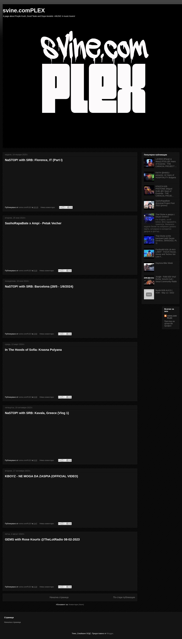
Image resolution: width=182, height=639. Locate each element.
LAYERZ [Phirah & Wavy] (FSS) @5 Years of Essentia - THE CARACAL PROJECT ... (166, 162)
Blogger (110, 633)
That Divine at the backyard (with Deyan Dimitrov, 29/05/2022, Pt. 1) (166, 239)
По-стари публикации (124, 597)
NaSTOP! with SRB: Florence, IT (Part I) (33, 160)
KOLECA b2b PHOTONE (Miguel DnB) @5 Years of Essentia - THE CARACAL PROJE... (165, 191)
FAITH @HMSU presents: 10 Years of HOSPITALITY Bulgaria (166, 175)
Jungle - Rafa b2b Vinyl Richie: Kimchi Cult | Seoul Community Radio (166, 279)
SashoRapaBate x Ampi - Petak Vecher (33, 223)
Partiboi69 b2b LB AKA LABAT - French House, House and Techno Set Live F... (166, 253)
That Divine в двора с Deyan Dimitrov (165, 215)
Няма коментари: (48, 207)
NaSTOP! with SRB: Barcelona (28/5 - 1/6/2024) (39, 286)
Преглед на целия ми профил (169, 323)
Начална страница (59, 597)
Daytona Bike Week (164, 263)
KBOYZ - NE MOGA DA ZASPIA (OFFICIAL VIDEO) (41, 476)
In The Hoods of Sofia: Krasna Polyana (33, 349)
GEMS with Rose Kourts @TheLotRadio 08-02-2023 (42, 539)
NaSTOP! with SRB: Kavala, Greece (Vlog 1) (37, 413)
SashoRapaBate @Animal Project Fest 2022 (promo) (165, 203)
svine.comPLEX (172, 317)
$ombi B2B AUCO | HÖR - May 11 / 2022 (165, 291)
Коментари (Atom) (76, 604)
